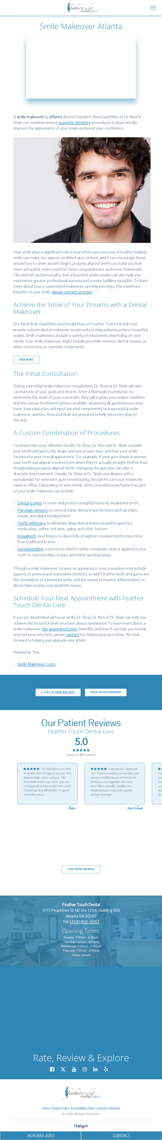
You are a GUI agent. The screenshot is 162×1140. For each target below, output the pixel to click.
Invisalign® (26, 536)
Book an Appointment (105, 692)
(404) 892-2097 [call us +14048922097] (40, 1135)
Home (46, 1108)
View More (26, 359)
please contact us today (72, 292)
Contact (102, 1108)
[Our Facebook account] (52, 1069)
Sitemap (114, 1108)
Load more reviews (81, 869)
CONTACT (121, 1135)
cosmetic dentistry (74, 122)
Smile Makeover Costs (36, 664)
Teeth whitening (31, 523)
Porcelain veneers (32, 510)
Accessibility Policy (83, 1108)
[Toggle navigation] (153, 7)
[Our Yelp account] (106, 1069)
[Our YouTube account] (74, 1069)
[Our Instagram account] (84, 1069)
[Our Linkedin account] (95, 1069)
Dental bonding (30, 549)
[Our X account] (63, 1069)
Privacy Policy (60, 1108)
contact (72, 634)
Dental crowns (29, 503)
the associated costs (59, 629)
